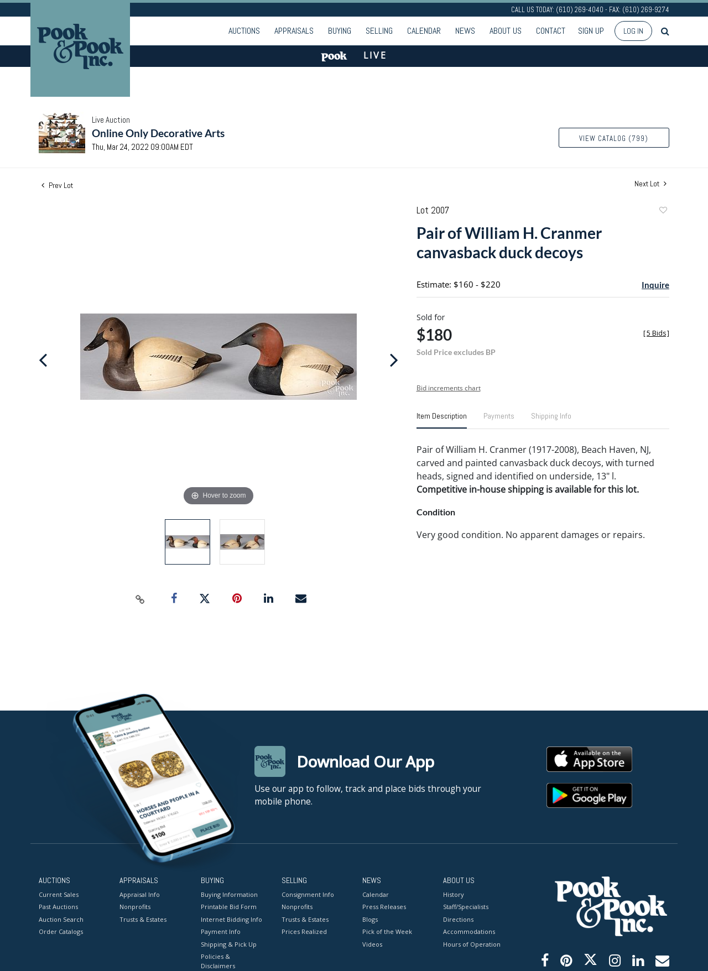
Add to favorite (662, 211)
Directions (458, 919)
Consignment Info (308, 894)
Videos (372, 943)
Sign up (591, 30)
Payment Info (221, 931)
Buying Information (229, 894)
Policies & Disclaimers (218, 961)
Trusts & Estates (142, 919)
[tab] (442, 420)
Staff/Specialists (465, 906)
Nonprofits (134, 906)
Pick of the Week (387, 931)
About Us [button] (506, 30)
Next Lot (650, 184)
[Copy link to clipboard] (140, 598)
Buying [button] (339, 30)
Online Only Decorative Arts (158, 133)
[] (656, 333)
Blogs (370, 919)
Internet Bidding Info (231, 919)
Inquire (655, 285)
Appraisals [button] (294, 30)
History (453, 894)
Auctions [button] (244, 30)
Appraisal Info (139, 894)
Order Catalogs (61, 931)
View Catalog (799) (613, 138)
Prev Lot (57, 185)
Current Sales (59, 894)
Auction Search (61, 919)
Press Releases (384, 906)
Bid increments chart (449, 388)
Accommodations (469, 931)
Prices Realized (304, 931)
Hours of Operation (472, 943)
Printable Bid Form (229, 906)
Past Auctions (58, 906)
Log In (633, 31)
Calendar (424, 30)
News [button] (465, 30)
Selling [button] (379, 30)
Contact (550, 30)
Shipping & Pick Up (229, 943)
